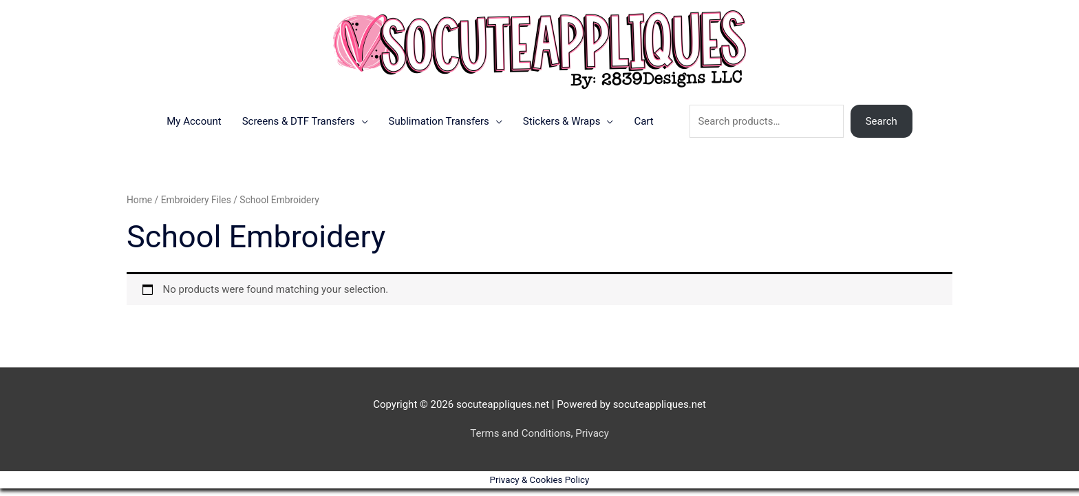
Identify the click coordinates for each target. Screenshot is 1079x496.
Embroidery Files (196, 199)
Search (881, 121)
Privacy (591, 433)
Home (139, 199)
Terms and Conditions (520, 433)
